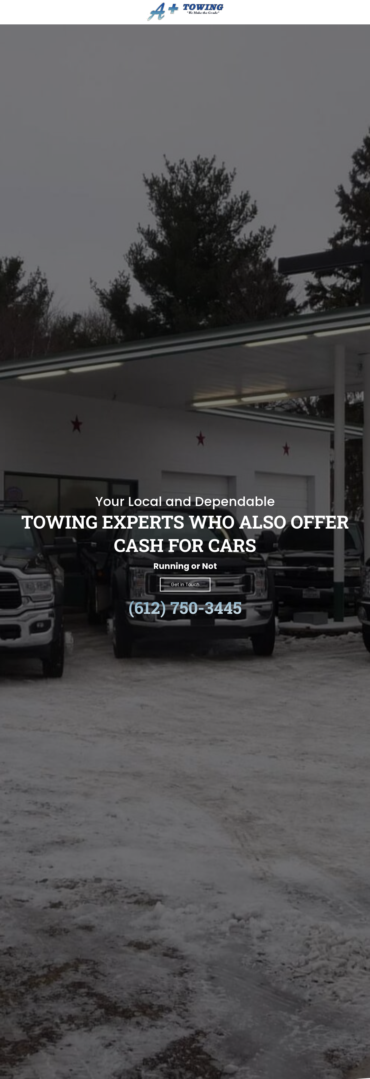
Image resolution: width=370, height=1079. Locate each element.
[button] (185, 584)
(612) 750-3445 (185, 607)
